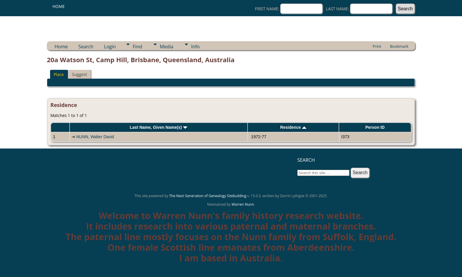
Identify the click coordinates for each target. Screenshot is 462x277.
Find (137, 46)
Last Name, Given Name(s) (158, 127)
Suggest (79, 74)
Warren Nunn (243, 204)
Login (110, 46)
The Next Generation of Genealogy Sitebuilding (207, 195)
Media (166, 46)
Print (377, 46)
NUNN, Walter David (95, 136)
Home (58, 6)
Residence (293, 127)
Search (85, 46)
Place (59, 74)
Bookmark (399, 46)
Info (195, 46)
